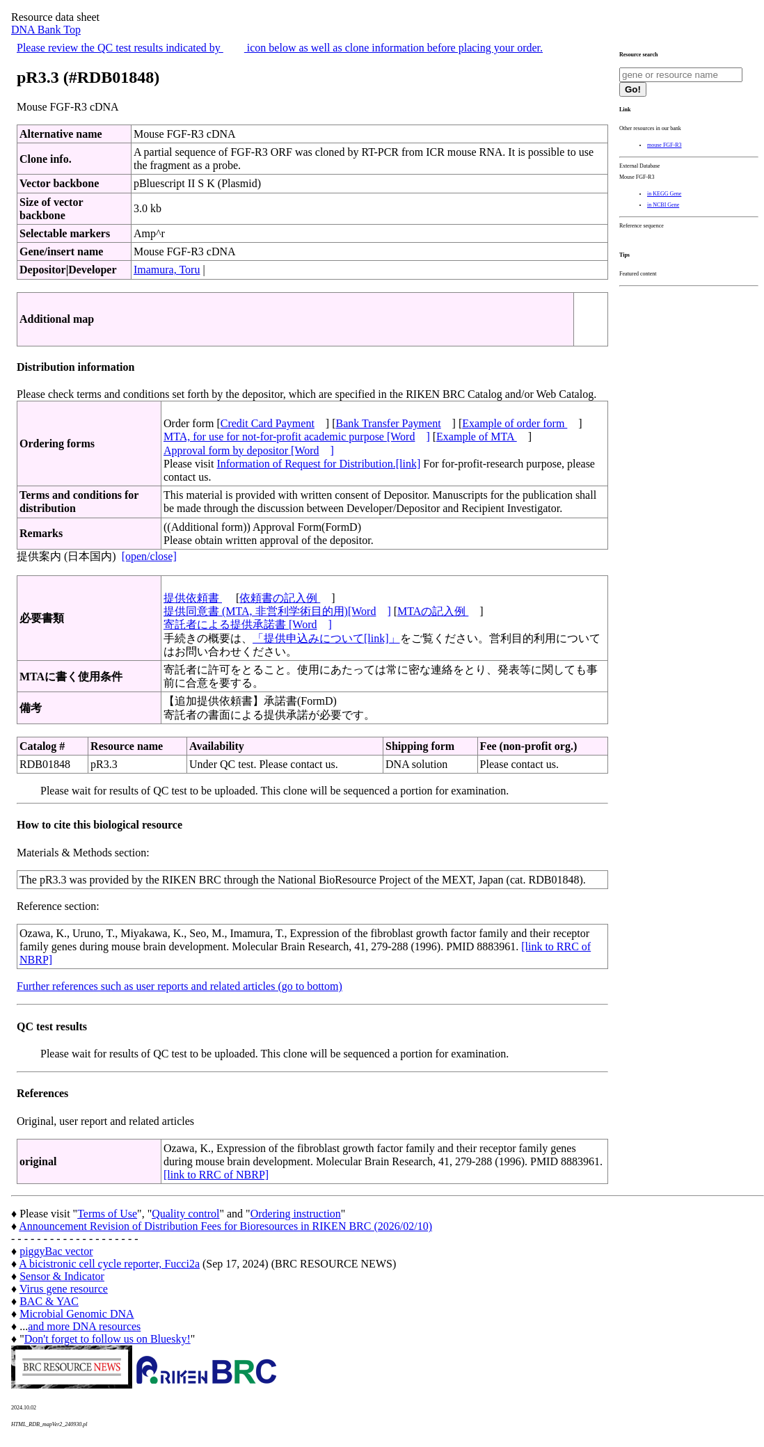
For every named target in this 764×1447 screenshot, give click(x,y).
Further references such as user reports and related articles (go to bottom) (179, 986)
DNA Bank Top (46, 29)
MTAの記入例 (432, 611)
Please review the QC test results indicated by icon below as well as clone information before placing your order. (280, 48)
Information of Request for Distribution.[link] (318, 464)
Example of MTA (476, 436)
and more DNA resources (84, 1326)
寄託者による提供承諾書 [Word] (248, 624)
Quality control (185, 1214)
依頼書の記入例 (279, 598)
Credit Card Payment (268, 423)
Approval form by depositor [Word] (249, 450)
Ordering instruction (295, 1214)
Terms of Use (107, 1214)
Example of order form (514, 423)
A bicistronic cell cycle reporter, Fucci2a (109, 1264)
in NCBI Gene (663, 205)
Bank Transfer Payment (388, 423)
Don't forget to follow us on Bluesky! (107, 1339)
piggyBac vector (56, 1251)
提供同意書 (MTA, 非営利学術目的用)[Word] (277, 611)
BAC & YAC (49, 1301)
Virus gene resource (63, 1289)
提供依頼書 (193, 598)
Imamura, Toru (167, 269)
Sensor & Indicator (61, 1276)
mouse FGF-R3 (664, 145)
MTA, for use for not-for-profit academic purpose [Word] (297, 436)
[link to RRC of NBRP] (216, 1175)
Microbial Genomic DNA (76, 1314)
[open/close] (149, 556)
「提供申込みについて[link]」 (326, 638)
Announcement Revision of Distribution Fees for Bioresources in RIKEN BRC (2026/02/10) (225, 1226)
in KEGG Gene (664, 194)
